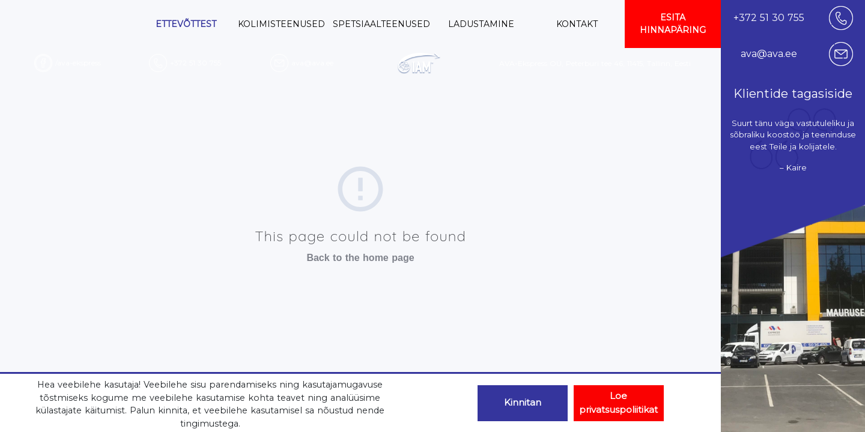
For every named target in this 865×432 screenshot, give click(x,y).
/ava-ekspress (78, 62)
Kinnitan (522, 402)
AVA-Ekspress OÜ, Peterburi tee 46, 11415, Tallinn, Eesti (595, 63)
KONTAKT (577, 24)
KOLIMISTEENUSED (281, 24)
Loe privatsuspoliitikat (618, 402)
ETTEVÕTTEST (186, 24)
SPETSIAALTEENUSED (381, 24)
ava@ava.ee (312, 62)
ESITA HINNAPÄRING (673, 23)
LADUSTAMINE (481, 24)
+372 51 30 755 (195, 62)
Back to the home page (360, 258)
